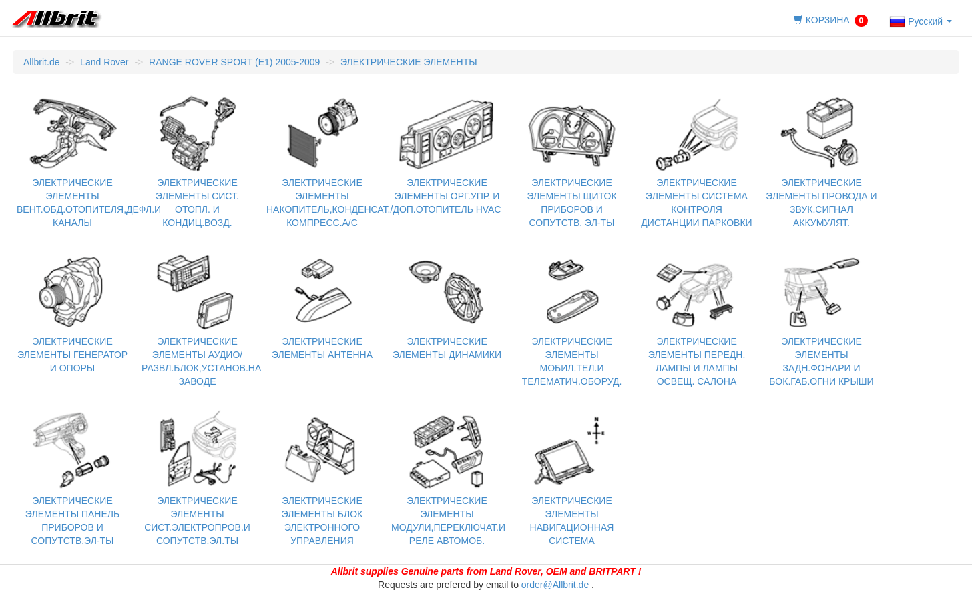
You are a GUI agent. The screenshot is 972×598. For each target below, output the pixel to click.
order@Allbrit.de (555, 584)
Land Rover (104, 62)
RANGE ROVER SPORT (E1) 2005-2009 (234, 62)
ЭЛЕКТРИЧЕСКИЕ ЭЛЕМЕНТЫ (408, 62)
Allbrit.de (41, 62)
